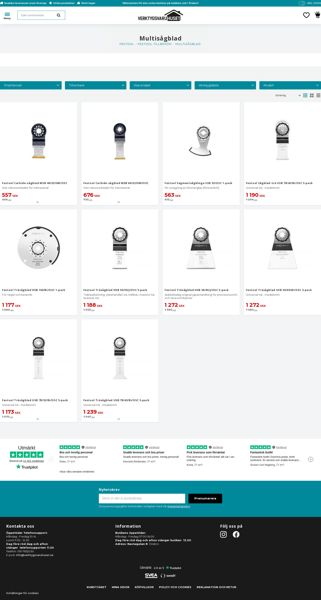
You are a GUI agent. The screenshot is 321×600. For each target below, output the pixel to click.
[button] (306, 15)
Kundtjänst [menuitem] (96, 587)
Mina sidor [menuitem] (120, 587)
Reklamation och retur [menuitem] (216, 587)
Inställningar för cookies (22, 593)
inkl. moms (314, 3)
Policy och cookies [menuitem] (175, 587)
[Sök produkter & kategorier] (41, 15)
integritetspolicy (178, 506)
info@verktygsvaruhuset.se (34, 555)
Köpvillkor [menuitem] (144, 587)
